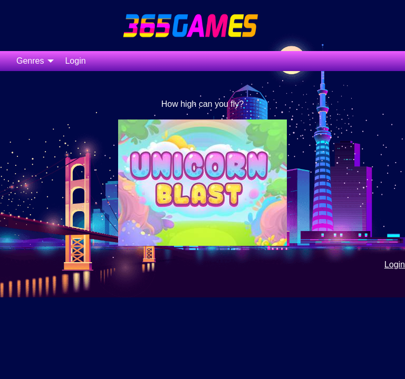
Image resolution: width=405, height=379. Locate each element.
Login (75, 60)
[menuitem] (32, 61)
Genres (30, 60)
